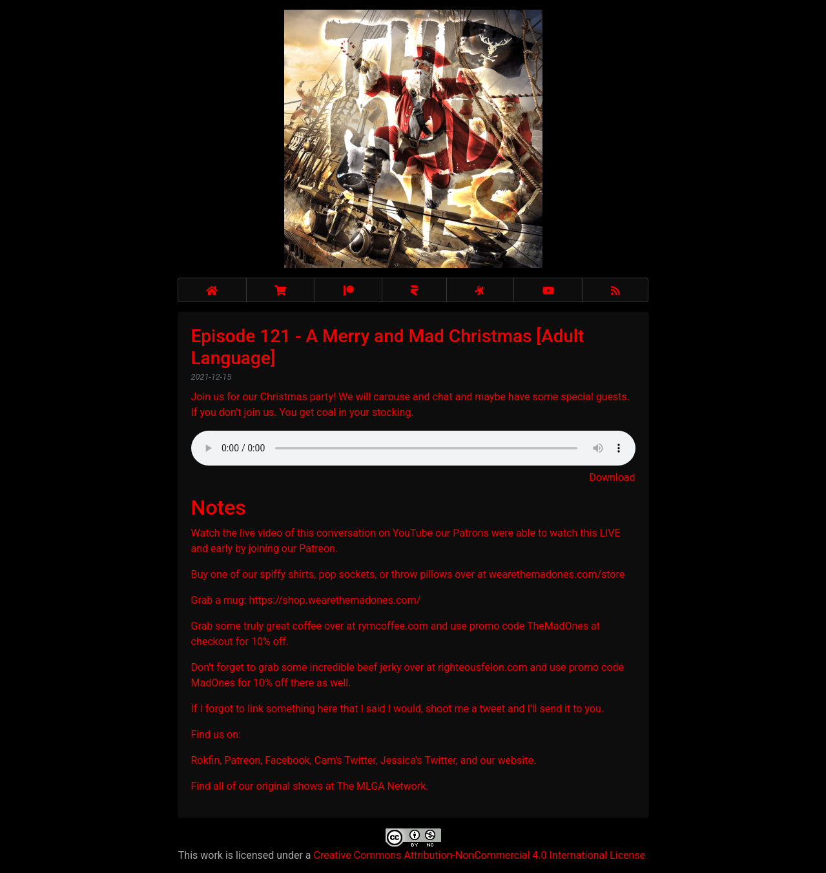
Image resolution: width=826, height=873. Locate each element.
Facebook (287, 760)
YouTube (413, 533)
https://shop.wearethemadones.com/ (335, 600)
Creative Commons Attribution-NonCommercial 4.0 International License (479, 855)
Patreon (317, 548)
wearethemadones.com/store (557, 574)
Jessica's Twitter (418, 760)
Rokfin (205, 760)
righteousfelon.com (483, 667)
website (515, 760)
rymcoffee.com (393, 626)
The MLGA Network (381, 786)
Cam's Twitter (345, 760)
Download (612, 477)
